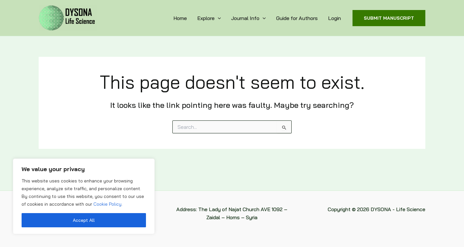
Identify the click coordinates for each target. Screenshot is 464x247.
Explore (209, 18)
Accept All (84, 220)
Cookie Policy (107, 204)
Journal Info (248, 18)
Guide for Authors (297, 18)
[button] (389, 18)
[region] (84, 196)
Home (180, 18)
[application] (218, 18)
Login (334, 18)
